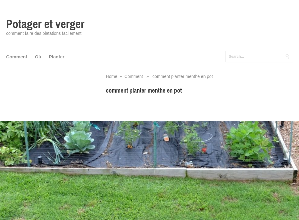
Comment (16, 56)
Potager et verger (45, 24)
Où (38, 56)
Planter (56, 56)
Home (111, 76)
